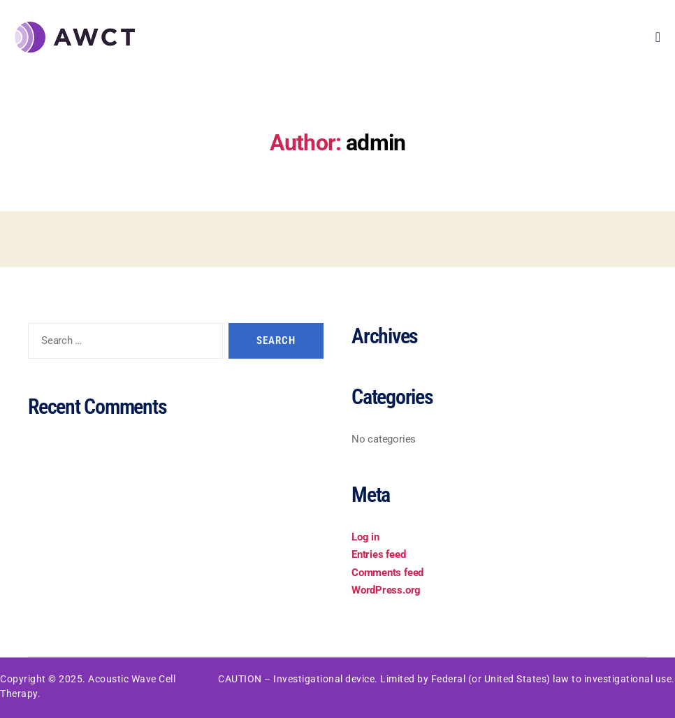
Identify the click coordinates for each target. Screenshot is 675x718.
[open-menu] (658, 37)
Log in (365, 537)
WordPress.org (386, 590)
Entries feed (378, 554)
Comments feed (387, 572)
